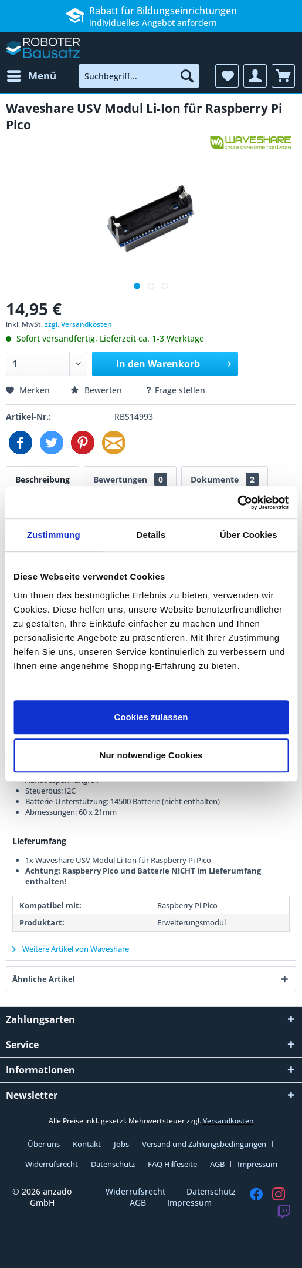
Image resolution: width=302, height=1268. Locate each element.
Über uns (44, 1144)
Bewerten (97, 390)
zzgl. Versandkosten (78, 324)
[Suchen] (187, 76)
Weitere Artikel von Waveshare (70, 949)
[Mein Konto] (255, 76)
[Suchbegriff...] (139, 76)
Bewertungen (130, 479)
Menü (31, 74)
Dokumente (225, 479)
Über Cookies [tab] (248, 535)
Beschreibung (42, 479)
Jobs (121, 1144)
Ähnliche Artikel (43, 978)
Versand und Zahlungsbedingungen (204, 1144)
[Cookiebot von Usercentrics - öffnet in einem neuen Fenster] (237, 502)
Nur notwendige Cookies (151, 755)
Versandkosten (228, 1121)
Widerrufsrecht (51, 1164)
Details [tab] (151, 535)
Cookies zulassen (151, 717)
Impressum (257, 1164)
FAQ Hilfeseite (172, 1164)
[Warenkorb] (283, 76)
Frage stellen (175, 390)
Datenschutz (113, 1164)
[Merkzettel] (227, 76)
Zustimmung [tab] (53, 535)
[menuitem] (31, 76)
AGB (217, 1164)
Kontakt (87, 1144)
